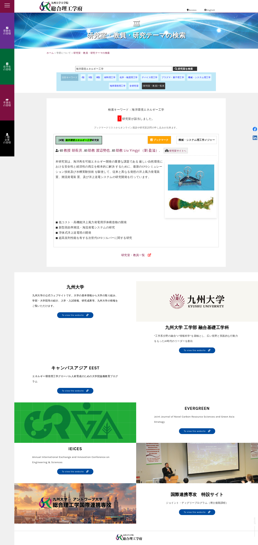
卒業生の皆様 (7, 103)
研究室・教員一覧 (133, 255)
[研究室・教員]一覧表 (153, 86)
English (209, 10)
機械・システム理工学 (199, 77)
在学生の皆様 (7, 67)
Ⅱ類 (90, 77)
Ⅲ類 (98, 77)
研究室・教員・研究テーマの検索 (91, 53)
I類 (83, 77)
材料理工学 (110, 77)
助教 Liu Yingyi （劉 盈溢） (137, 150)
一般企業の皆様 (7, 138)
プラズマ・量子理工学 (173, 77)
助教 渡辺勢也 (99, 150)
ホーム (50, 53)
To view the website (75, 315)
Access (192, 10)
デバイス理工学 (149, 77)
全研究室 (134, 86)
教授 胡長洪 (73, 150)
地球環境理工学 (118, 86)
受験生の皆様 (7, 31)
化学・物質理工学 (129, 77)
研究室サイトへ (177, 150)
